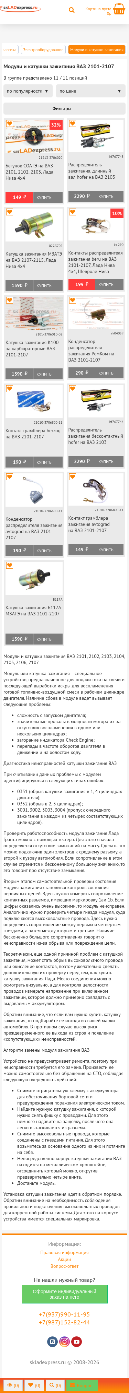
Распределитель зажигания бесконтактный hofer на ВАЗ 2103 (95, 436)
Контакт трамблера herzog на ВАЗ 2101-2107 (33, 433)
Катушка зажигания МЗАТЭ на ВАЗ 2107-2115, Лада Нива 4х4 (34, 260)
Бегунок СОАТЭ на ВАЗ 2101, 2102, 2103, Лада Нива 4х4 (29, 172)
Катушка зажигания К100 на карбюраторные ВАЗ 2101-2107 (32, 348)
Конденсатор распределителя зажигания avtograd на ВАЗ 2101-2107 (34, 528)
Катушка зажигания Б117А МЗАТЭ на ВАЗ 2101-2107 (33, 610)
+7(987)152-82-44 (64, 1322)
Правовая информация (64, 1252)
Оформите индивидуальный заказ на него (64, 1294)
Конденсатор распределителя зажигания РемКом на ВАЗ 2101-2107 (91, 350)
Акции (64, 1259)
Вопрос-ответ (64, 1266)
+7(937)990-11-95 (64, 1314)
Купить (43, 197)
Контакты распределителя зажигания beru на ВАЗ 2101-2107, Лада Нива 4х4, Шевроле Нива (95, 262)
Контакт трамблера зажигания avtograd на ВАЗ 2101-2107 (89, 524)
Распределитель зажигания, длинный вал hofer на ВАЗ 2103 (91, 171)
